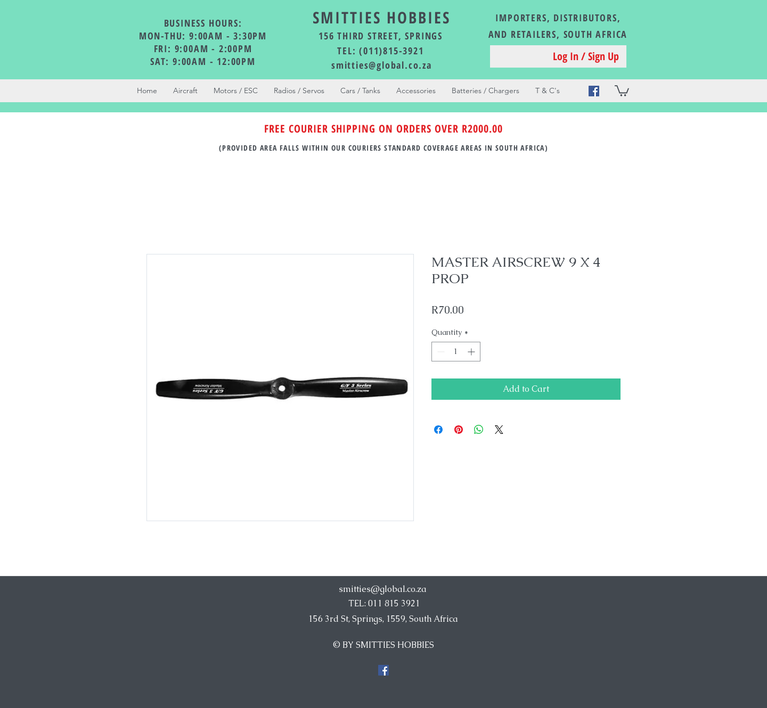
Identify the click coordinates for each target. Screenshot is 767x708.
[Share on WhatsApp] (478, 429)
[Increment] (472, 351)
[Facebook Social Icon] (594, 91)
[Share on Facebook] (438, 429)
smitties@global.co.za (381, 65)
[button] (622, 90)
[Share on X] (499, 429)
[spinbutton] (456, 351)
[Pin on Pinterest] (458, 429)
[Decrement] (439, 351)
